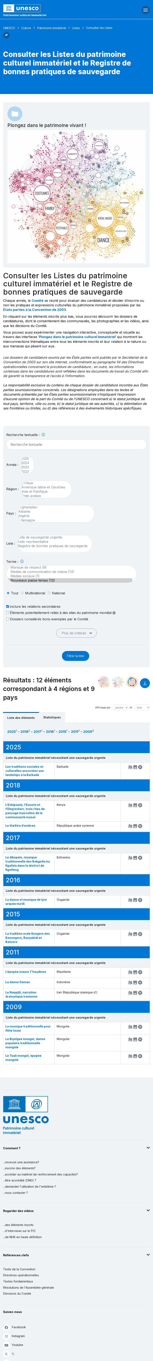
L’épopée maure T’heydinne (25, 971)
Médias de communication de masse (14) (69, 572)
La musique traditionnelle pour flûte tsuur (28, 1028)
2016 (50, 732)
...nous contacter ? (15, 1192)
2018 (24, 732)
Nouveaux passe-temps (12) (69, 580)
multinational (35, 593)
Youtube (13, 1345)
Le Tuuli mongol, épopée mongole (23, 1057)
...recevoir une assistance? (21, 1162)
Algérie (54, 516)
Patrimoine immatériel (51, 28)
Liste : (10, 543)
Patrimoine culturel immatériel (24, 15)
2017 (37, 732)
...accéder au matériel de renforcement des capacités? (40, 1174)
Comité (37, 301)
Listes (76, 28)
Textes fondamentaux (18, 1281)
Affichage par (102, 707)
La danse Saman (17, 982)
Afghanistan (54, 507)
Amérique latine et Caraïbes (44, 487)
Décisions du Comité (17, 1293)
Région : (12, 489)
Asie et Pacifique (44, 491)
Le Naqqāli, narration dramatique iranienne (21, 994)
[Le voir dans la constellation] (104, 682)
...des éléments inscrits (18, 1225)
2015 (62, 732)
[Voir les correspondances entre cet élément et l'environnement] (118, 682)
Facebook (14, 1327)
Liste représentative (52, 541)
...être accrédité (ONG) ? (19, 1180)
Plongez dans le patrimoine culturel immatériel (77, 337)
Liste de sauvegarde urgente (52, 537)
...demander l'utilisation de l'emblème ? (29, 1186)
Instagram (14, 1336)
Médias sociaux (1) (69, 576)
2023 (25, 467)
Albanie (54, 511)
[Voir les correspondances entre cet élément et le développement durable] (132, 682)
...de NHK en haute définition (22, 1237)
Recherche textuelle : (25, 435)
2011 (74, 732)
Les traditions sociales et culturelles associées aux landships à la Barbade (24, 771)
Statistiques (52, 717)
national (58, 593)
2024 (25, 463)
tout (14, 593)
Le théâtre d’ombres (20, 825)
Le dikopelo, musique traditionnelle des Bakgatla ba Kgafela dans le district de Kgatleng (27, 863)
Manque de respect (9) (69, 567)
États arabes (44, 496)
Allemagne (54, 520)
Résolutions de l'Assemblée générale (28, 1287)
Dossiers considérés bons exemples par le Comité (47, 619)
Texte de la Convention (19, 1269)
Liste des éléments (21, 717)
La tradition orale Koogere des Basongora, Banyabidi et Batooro (27, 938)
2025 (25, 458)
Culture (26, 28)
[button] (6, 37)
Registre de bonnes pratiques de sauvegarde (52, 546)
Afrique (44, 483)
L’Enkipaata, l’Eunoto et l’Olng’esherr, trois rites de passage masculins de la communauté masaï (25, 811)
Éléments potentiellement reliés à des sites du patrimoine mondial (61, 613)
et (131, 707)
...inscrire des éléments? (19, 1168)
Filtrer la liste (75, 656)
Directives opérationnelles (21, 1275)
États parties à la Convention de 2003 (34, 310)
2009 (87, 732)
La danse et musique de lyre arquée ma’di (26, 901)
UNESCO (9, 28)
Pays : (11, 513)
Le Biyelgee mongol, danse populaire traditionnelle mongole (25, 1043)
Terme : (15, 561)
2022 (25, 471)
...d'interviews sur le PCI (19, 1231)
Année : (12, 465)
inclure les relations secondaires (33, 606)
